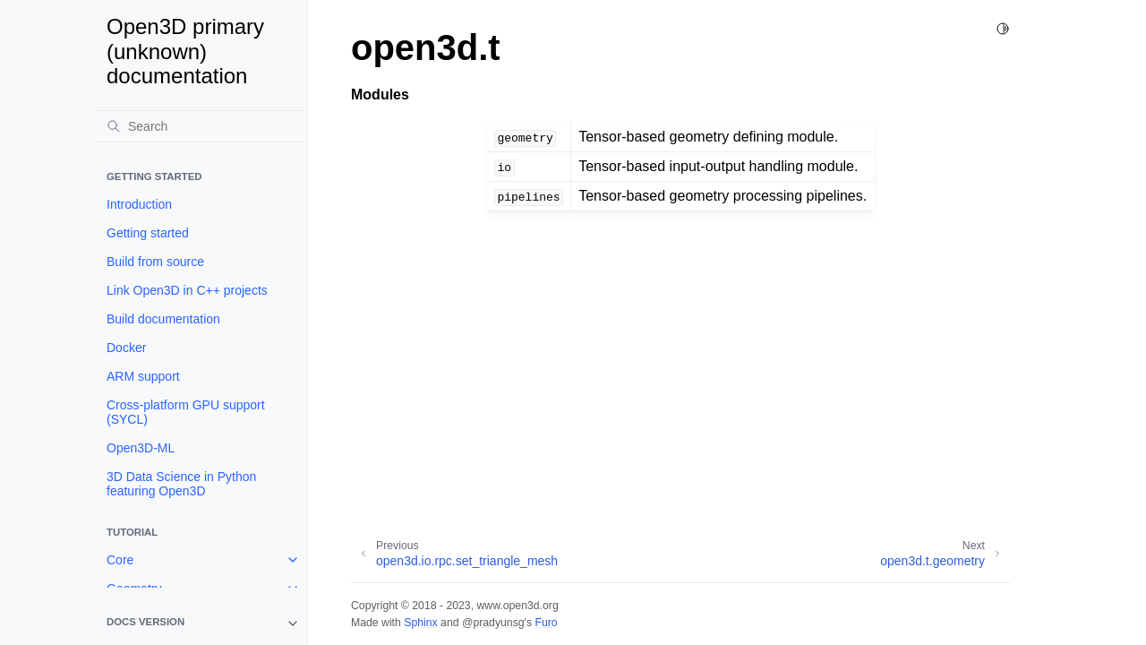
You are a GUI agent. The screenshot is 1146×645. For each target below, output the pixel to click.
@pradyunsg (493, 622)
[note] (199, 623)
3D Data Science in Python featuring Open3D (181, 483)
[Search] (199, 126)
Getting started (148, 233)
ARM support (143, 376)
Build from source (155, 261)
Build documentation (163, 319)
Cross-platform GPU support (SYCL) (186, 412)
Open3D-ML (141, 448)
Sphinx (420, 622)
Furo (546, 622)
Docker (126, 347)
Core (120, 560)
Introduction (139, 204)
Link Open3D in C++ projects (187, 290)
